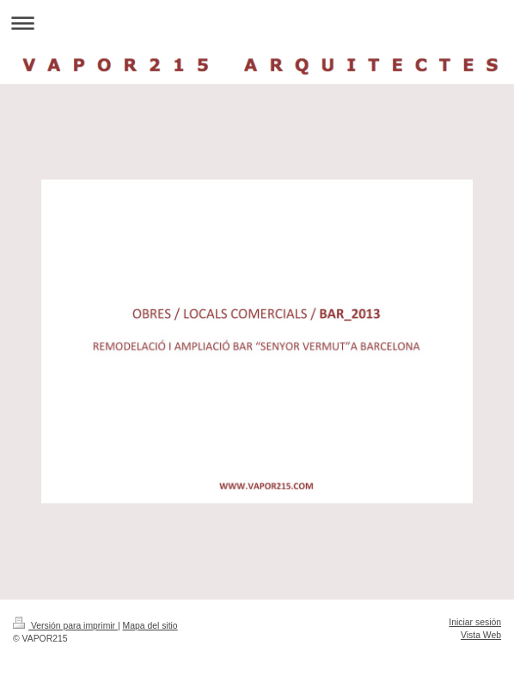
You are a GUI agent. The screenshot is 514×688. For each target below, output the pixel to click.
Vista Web (481, 635)
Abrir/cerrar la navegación (257, 22)
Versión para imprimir (65, 625)
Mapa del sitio (150, 625)
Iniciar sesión (475, 622)
